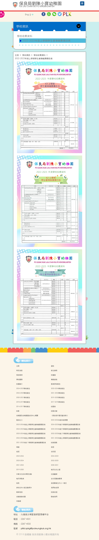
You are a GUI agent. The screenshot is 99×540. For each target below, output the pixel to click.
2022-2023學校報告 (23, 393)
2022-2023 (54, 460)
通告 (52, 366)
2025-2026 (20, 456)
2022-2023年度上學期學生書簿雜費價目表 (47, 40)
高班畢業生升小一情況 (59, 483)
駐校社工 (19, 420)
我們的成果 (55, 488)
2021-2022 (20, 465)
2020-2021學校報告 (23, 397)
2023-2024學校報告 (58, 388)
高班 (52, 447)
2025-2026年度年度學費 (59, 420)
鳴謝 (17, 447)
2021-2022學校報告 (58, 393)
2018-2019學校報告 (23, 402)
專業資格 (54, 379)
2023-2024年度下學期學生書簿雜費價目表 (65, 429)
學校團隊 (19, 379)
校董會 (53, 375)
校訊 (17, 483)
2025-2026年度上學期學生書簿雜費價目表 (30, 424)
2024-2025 (54, 456)
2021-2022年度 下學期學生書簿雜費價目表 (31, 442)
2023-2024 (20, 460)
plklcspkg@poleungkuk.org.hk (36, 528)
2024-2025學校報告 (23, 388)
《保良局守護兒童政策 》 (60, 415)
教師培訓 (19, 492)
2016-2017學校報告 (23, 406)
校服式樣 (54, 411)
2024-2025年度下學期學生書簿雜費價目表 (65, 424)
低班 (17, 451)
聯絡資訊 (25, 509)
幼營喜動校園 (21, 497)
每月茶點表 (20, 478)
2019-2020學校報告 (58, 397)
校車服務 (54, 442)
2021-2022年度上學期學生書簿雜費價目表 (65, 438)
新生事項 (54, 370)
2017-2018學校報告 (58, 402)
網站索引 (25, 360)
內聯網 (18, 501)
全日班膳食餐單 (56, 478)
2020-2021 (54, 465)
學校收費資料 (24, 36)
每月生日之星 (55, 469)
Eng (27, 15)
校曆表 (53, 406)
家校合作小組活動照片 (24, 488)
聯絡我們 (54, 497)
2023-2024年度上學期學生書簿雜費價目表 (30, 433)
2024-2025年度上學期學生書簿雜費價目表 (30, 429)
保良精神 (19, 375)
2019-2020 (20, 469)
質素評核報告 (55, 384)
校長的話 (54, 492)
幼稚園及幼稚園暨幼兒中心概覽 (27, 415)
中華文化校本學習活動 (24, 474)
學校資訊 (26, 55)
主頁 (17, 55)
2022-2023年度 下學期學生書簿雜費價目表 (66, 433)
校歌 (17, 411)
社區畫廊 (54, 474)
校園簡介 (19, 384)
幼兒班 (53, 451)
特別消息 (19, 370)
